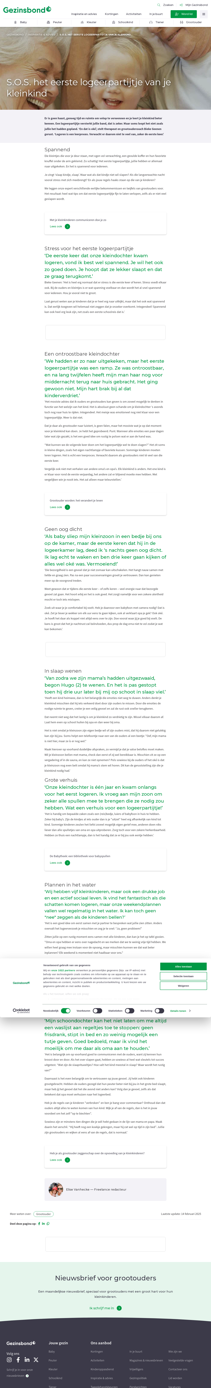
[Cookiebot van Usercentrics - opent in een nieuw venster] (21, 1381)
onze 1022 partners (63, 1341)
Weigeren (183, 1356)
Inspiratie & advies (41, 34)
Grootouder (43, 1214)
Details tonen (178, 1381)
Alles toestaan (183, 1337)
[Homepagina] (28, 9)
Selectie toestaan (183, 1346)
